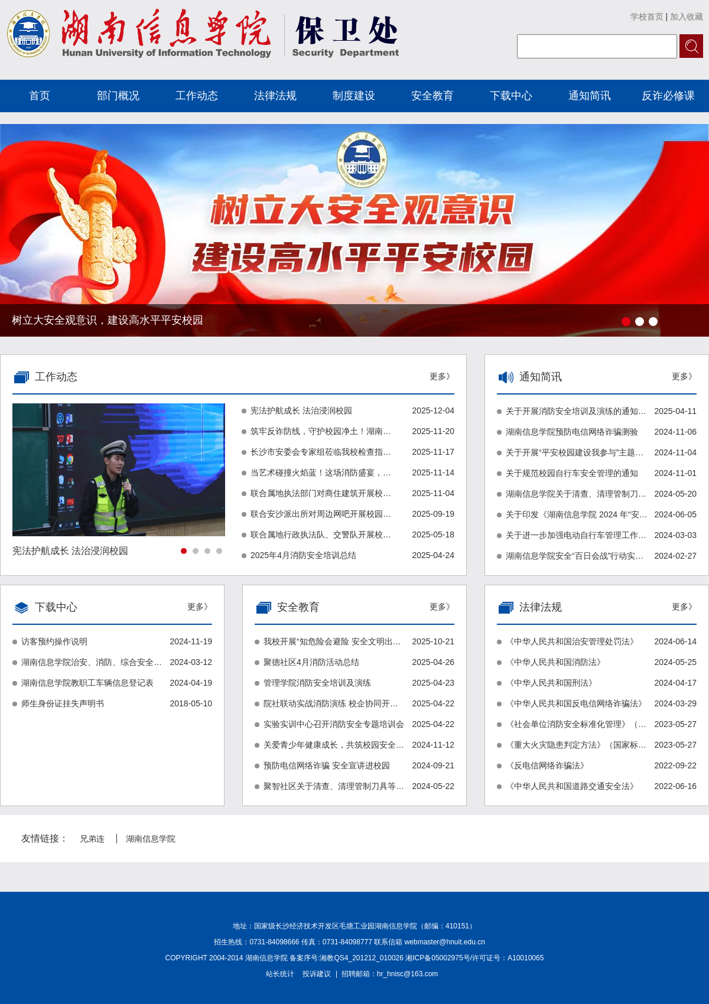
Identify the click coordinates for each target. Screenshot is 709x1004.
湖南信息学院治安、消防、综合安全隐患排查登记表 (92, 662)
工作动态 (196, 96)
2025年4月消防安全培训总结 (303, 555)
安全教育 (432, 96)
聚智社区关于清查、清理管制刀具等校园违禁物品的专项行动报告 (334, 786)
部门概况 (118, 96)
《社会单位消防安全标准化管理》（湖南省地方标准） (577, 724)
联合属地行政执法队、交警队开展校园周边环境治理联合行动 (321, 534)
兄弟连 (92, 838)
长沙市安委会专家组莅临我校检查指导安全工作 (321, 452)
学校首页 (647, 16)
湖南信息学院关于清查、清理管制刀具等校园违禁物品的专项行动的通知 (577, 493)
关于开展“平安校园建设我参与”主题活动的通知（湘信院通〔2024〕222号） (577, 452)
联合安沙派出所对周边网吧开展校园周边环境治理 (321, 514)
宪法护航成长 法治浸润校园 (301, 410)
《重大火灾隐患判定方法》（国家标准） (577, 744)
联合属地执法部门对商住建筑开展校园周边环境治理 (321, 493)
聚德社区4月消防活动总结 (311, 662)
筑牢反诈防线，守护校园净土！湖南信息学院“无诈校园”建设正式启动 (321, 431)
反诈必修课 (668, 96)
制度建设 (354, 96)
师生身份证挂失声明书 (62, 703)
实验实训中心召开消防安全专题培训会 (334, 724)
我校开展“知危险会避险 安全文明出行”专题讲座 (334, 641)
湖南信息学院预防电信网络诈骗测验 (572, 431)
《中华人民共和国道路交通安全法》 (572, 786)
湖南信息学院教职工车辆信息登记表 (87, 682)
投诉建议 (317, 974)
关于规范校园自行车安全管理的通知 (572, 473)
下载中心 (511, 96)
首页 (39, 96)
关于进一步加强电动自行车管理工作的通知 (577, 535)
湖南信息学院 (150, 838)
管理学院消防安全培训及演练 (317, 682)
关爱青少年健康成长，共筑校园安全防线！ (334, 744)
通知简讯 (589, 96)
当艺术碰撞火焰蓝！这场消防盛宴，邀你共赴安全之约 (321, 472)
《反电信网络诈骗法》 (547, 765)
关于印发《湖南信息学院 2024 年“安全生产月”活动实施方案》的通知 (577, 514)
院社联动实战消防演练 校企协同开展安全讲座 (334, 703)
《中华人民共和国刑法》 (551, 682)
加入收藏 (686, 16)
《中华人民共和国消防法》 (555, 662)
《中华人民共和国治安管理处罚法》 (572, 641)
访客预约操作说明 (54, 641)
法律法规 (275, 96)
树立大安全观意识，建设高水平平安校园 (107, 320)
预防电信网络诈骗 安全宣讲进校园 (327, 765)
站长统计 (280, 974)
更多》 (684, 376)
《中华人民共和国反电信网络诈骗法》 (576, 703)
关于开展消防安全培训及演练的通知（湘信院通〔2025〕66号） (577, 411)
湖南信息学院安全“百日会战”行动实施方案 (577, 555)
